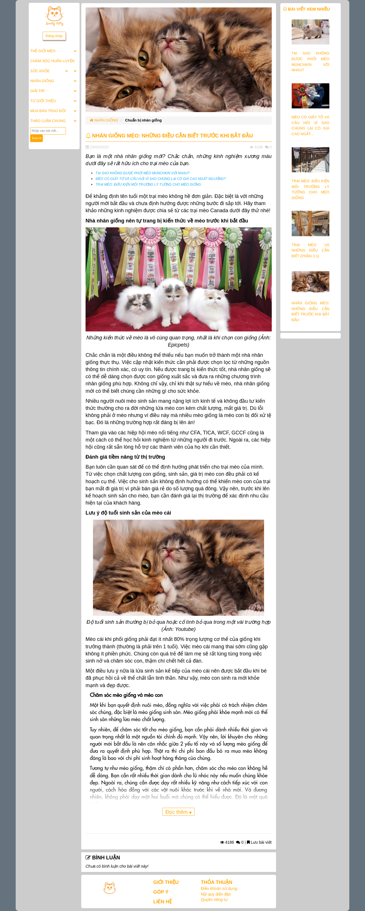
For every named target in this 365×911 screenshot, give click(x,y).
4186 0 (232, 842)
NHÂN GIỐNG (42, 81)
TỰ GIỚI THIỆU (43, 101)
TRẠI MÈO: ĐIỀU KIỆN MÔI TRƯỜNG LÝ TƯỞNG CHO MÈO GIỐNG (148, 185)
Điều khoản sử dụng (219, 888)
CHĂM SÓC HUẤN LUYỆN (52, 61)
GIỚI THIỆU (166, 882)
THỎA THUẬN (216, 882)
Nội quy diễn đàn (216, 894)
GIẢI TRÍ (37, 91)
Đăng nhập (54, 36)
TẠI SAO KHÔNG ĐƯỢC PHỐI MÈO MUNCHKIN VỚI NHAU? (142, 173)
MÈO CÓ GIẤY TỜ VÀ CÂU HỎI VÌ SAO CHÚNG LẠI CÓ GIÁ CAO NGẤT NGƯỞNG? (161, 179)
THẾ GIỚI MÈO (43, 51)
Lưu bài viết (259, 842)
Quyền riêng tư (214, 899)
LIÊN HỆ (162, 901)
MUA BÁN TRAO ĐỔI (48, 111)
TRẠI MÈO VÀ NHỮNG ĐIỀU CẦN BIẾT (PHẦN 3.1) (311, 250)
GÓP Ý (161, 892)
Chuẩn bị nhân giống (143, 120)
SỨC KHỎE (40, 71)
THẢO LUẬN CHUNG (48, 121)
